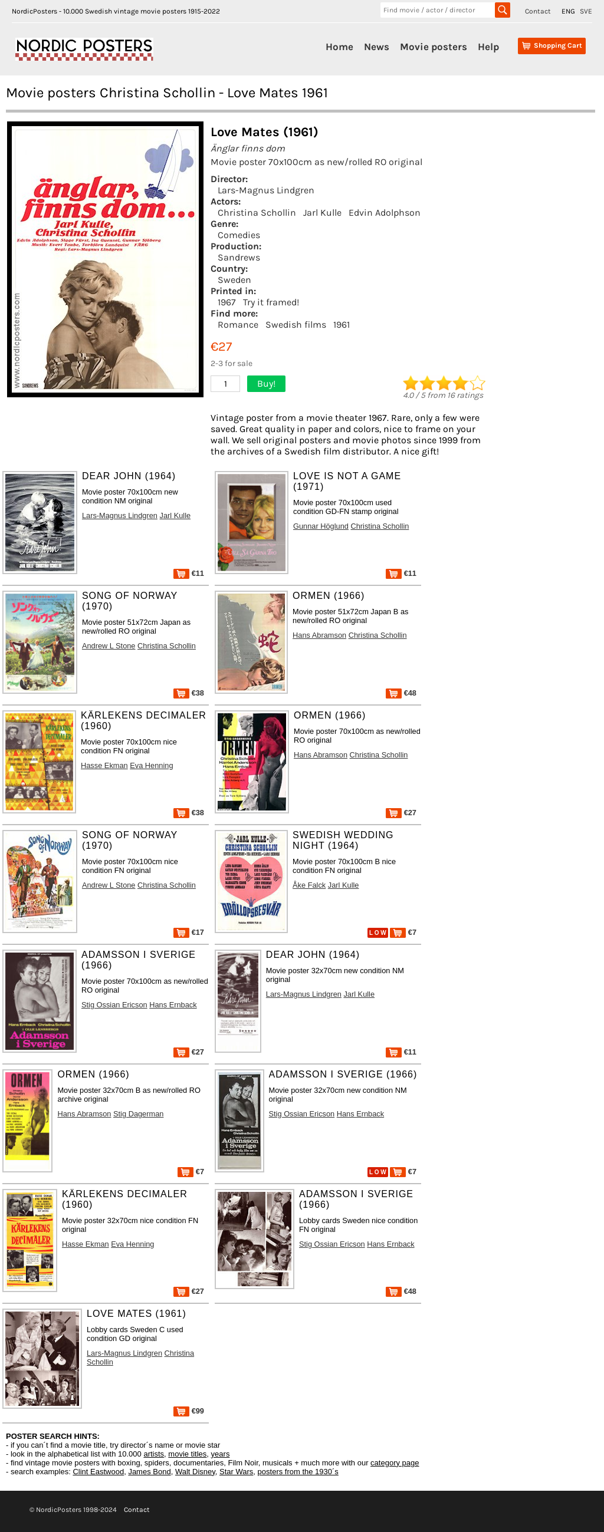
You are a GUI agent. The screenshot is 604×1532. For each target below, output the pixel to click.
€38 (188, 692)
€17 (188, 932)
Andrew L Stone (109, 645)
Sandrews (239, 257)
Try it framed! (271, 302)
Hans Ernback (172, 1004)
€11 (188, 573)
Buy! (266, 383)
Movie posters (433, 46)
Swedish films (295, 324)
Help (488, 46)
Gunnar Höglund (321, 526)
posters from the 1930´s (298, 1471)
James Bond (149, 1471)
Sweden (234, 279)
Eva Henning (151, 765)
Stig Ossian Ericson (114, 1004)
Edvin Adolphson (385, 212)
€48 (401, 692)
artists (153, 1453)
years (220, 1453)
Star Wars (236, 1471)
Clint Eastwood (98, 1471)
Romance (238, 324)
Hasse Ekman (104, 765)
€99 (188, 1410)
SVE (586, 11)
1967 (227, 302)
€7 (403, 932)
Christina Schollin (257, 212)
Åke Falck (309, 885)
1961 (341, 324)
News (376, 46)
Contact (538, 11)
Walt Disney (195, 1471)
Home (339, 46)
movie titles (187, 1453)
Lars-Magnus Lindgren (266, 190)
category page (394, 1462)
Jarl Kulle (322, 212)
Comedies (239, 234)
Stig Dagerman (138, 1113)
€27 (401, 812)
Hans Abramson (319, 635)
